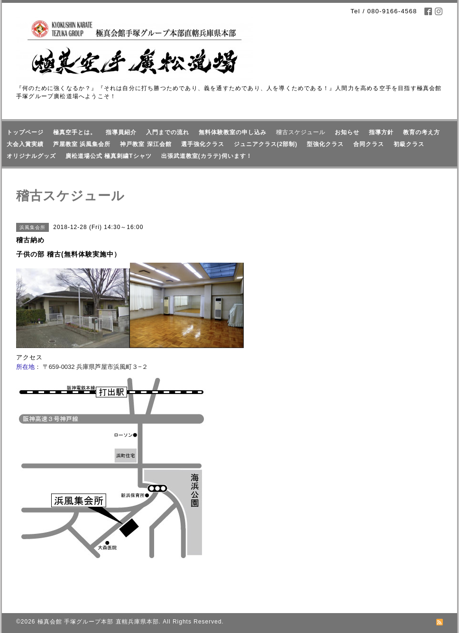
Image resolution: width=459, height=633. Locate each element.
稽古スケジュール (300, 132)
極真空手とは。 (74, 132)
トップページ (25, 132)
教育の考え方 (421, 132)
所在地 (25, 366)
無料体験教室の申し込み (232, 132)
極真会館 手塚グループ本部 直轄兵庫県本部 (98, 621)
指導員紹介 (121, 132)
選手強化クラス (202, 144)
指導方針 (381, 132)
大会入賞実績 (25, 144)
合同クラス (368, 144)
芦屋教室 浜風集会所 (81, 144)
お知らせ (347, 132)
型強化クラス (325, 144)
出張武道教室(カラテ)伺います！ (206, 156)
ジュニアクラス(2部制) (266, 144)
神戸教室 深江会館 (145, 144)
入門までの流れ (167, 132)
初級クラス (409, 144)
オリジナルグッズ (31, 156)
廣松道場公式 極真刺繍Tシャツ (108, 156)
